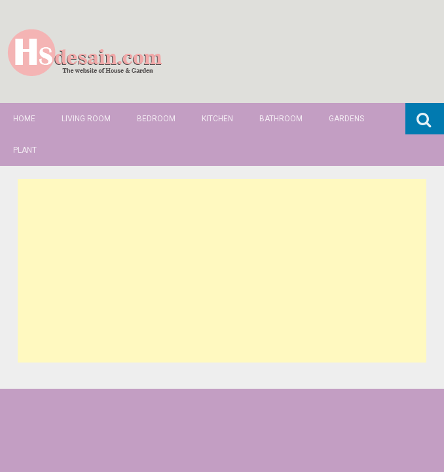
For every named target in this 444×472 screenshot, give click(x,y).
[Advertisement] (222, 271)
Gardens (346, 118)
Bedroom (156, 118)
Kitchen (217, 118)
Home (24, 118)
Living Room (86, 118)
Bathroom (281, 118)
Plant (25, 150)
